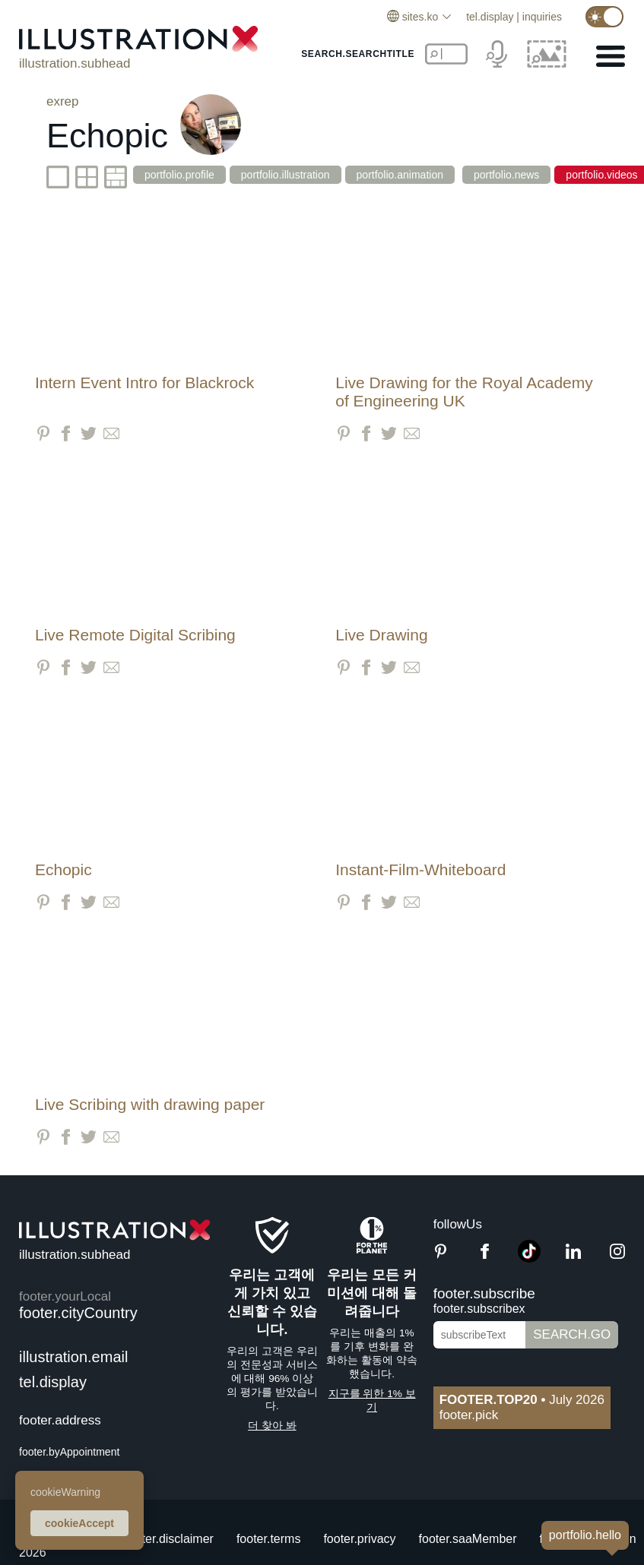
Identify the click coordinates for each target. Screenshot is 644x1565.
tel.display (489, 17)
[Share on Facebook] (66, 433)
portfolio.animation (404, 175)
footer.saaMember (468, 1538)
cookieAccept (79, 1523)
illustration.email (73, 1356)
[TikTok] (529, 1258)
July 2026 (521, 1400)
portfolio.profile (179, 175)
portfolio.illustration (288, 175)
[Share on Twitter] (89, 433)
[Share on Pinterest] (43, 433)
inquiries (542, 17)
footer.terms (268, 1538)
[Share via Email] (111, 433)
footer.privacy (359, 1538)
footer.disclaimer (169, 1538)
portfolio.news (511, 175)
